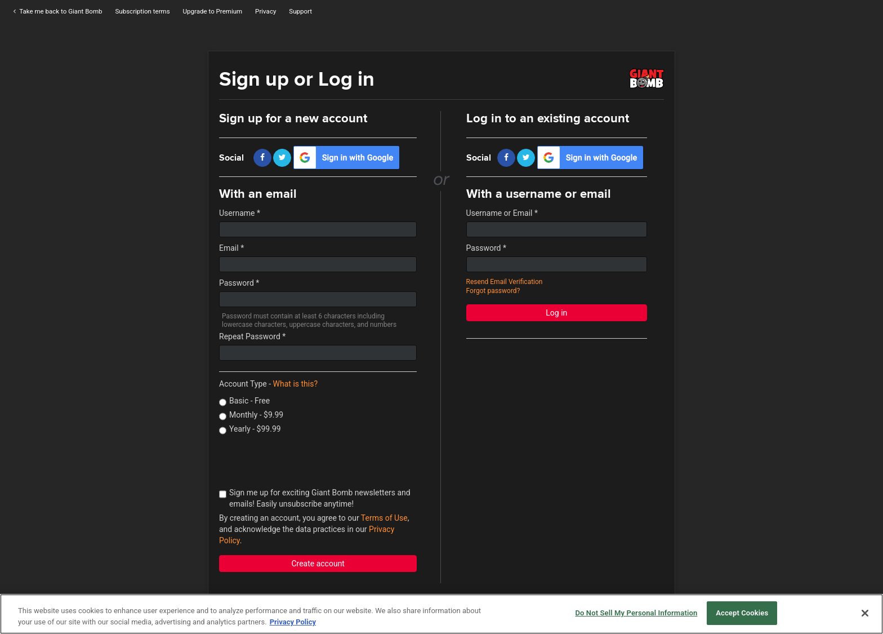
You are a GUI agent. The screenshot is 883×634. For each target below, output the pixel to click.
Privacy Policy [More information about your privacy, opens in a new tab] (293, 622)
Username (239, 213)
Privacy (265, 11)
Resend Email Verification (504, 282)
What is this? (295, 383)
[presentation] (304, 462)
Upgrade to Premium (213, 11)
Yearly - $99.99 (250, 429)
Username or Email (502, 213)
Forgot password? (493, 291)
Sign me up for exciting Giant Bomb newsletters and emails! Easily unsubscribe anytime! (315, 498)
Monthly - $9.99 (251, 415)
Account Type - (268, 383)
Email (231, 247)
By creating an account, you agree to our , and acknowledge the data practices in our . (314, 529)
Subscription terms (142, 11)
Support (300, 11)
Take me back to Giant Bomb (56, 11)
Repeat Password (252, 336)
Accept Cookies (742, 613)
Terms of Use (384, 517)
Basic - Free (244, 401)
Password (239, 282)
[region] (441, 614)
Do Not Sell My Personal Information (636, 613)
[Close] (865, 613)
